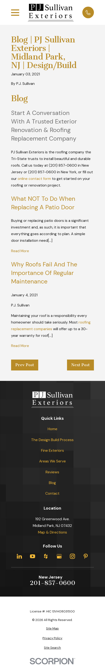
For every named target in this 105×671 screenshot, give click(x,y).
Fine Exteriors (52, 450)
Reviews (52, 472)
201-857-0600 (52, 583)
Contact (52, 493)
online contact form (34, 178)
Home (52, 429)
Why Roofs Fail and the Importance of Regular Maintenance (44, 272)
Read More (20, 251)
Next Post (80, 365)
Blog (52, 482)
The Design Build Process (52, 440)
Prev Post (24, 365)
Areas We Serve (52, 461)
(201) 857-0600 (63, 165)
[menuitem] (52, 628)
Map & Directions (52, 532)
